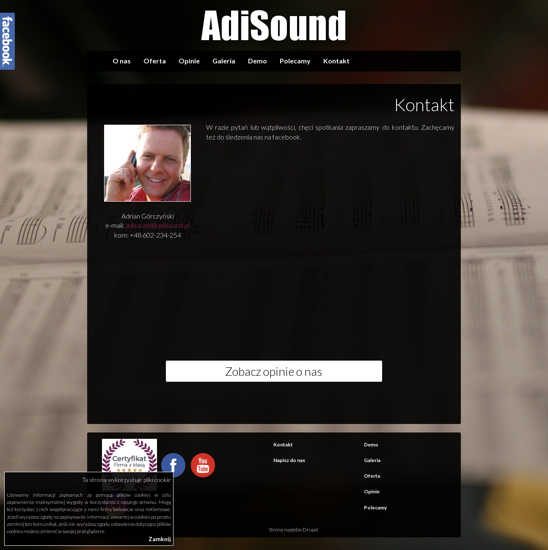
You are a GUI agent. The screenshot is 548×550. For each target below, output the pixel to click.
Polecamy (295, 61)
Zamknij (160, 538)
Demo (257, 61)
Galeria (223, 61)
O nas (122, 61)
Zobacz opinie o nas (273, 371)
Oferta (154, 61)
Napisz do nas (289, 460)
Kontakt (336, 61)
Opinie (189, 61)
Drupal (310, 529)
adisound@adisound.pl (158, 225)
